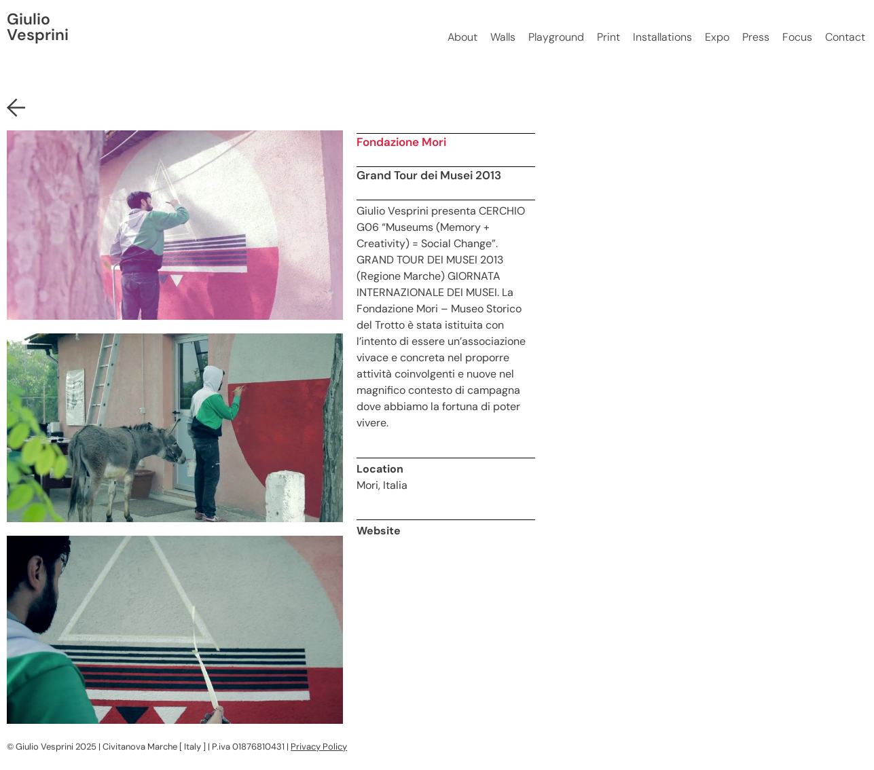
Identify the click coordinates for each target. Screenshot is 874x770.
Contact (845, 37)
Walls (502, 37)
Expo (717, 37)
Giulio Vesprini (38, 27)
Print (608, 37)
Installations (662, 37)
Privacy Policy (319, 746)
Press (755, 37)
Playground (556, 37)
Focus (797, 37)
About (462, 37)
